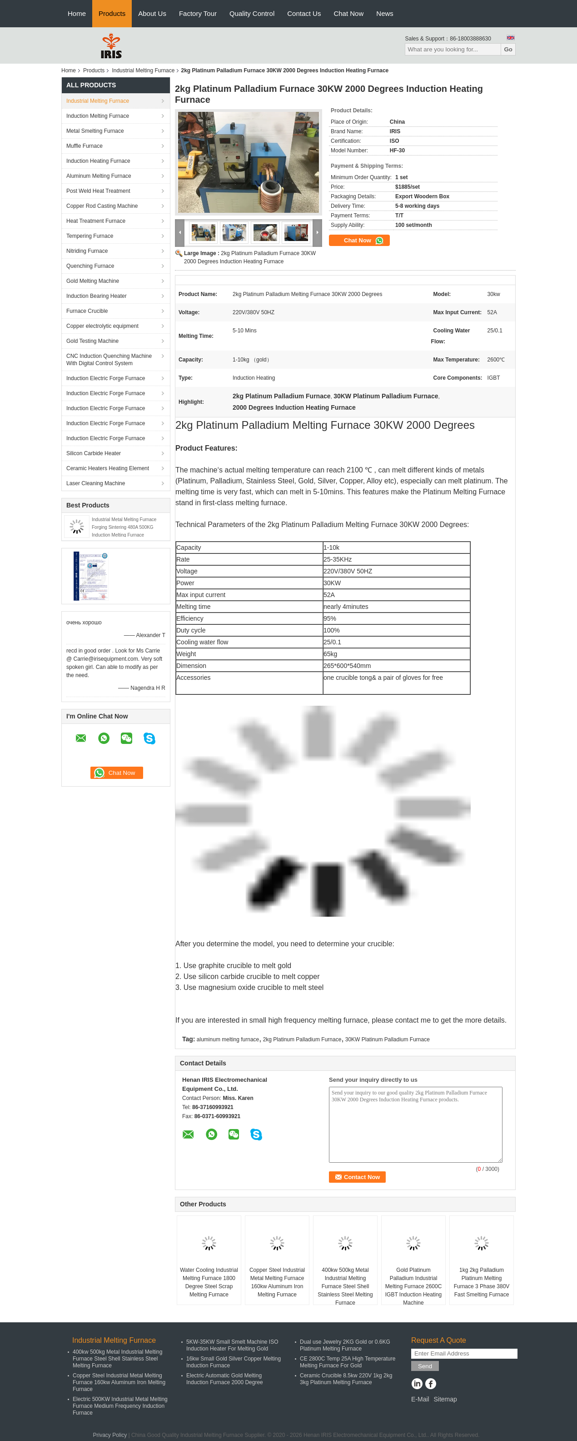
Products (112, 13)
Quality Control (251, 13)
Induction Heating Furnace (98, 161)
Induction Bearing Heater (96, 296)
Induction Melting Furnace (97, 116)
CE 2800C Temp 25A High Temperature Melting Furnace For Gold (347, 1362)
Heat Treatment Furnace (95, 221)
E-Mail (420, 1399)
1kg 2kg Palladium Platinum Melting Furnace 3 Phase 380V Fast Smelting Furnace (482, 1282)
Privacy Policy (110, 1435)
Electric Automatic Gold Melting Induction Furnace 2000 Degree (224, 1379)
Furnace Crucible (87, 311)
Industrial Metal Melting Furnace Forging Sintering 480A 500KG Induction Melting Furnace (124, 527)
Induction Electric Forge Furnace (105, 378)
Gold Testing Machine (92, 341)
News (384, 13)
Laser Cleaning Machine (95, 483)
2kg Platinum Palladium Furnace (302, 1039)
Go (508, 49)
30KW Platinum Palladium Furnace (387, 1039)
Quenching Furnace (90, 266)
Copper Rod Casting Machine (102, 206)
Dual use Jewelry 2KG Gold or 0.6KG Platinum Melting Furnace (345, 1345)
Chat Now (348, 13)
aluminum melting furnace (228, 1039)
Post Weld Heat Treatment (98, 191)
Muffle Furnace (84, 146)
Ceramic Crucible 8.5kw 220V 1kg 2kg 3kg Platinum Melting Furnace (346, 1379)
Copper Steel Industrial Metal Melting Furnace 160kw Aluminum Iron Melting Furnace (277, 1282)
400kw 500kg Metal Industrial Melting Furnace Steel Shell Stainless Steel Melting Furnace (345, 1286)
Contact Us (304, 13)
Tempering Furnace (89, 236)
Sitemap (445, 1399)
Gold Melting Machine (92, 281)
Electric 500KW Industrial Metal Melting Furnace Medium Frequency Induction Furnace (120, 1406)
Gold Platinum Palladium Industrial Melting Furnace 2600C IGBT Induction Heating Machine (413, 1286)
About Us (152, 13)
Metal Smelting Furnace (95, 131)
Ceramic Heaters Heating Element (107, 468)
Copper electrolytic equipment (102, 326)
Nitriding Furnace (87, 251)
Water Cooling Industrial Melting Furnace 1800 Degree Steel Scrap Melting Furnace (209, 1282)
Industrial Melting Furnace (143, 70)
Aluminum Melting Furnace (98, 176)
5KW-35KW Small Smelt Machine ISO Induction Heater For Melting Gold (232, 1345)
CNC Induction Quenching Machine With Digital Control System (109, 360)
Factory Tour (198, 13)
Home (77, 13)
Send (425, 1366)
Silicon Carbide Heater (93, 453)
